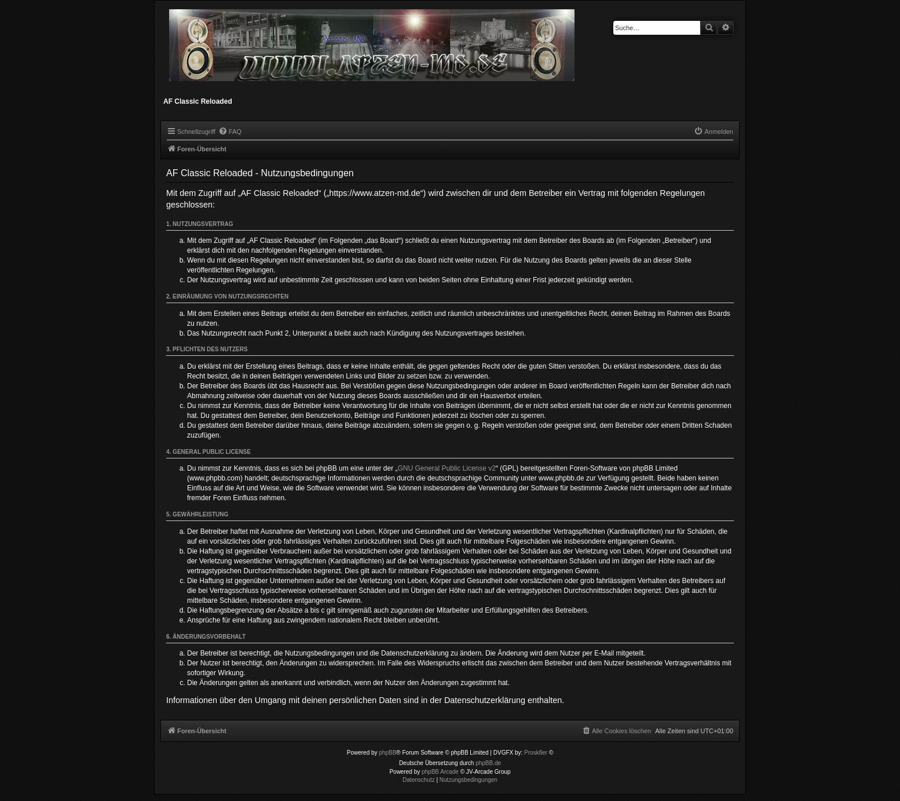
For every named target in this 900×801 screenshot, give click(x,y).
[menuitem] (230, 132)
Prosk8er (535, 752)
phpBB (387, 752)
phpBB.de (488, 763)
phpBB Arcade (440, 772)
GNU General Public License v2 (447, 468)
